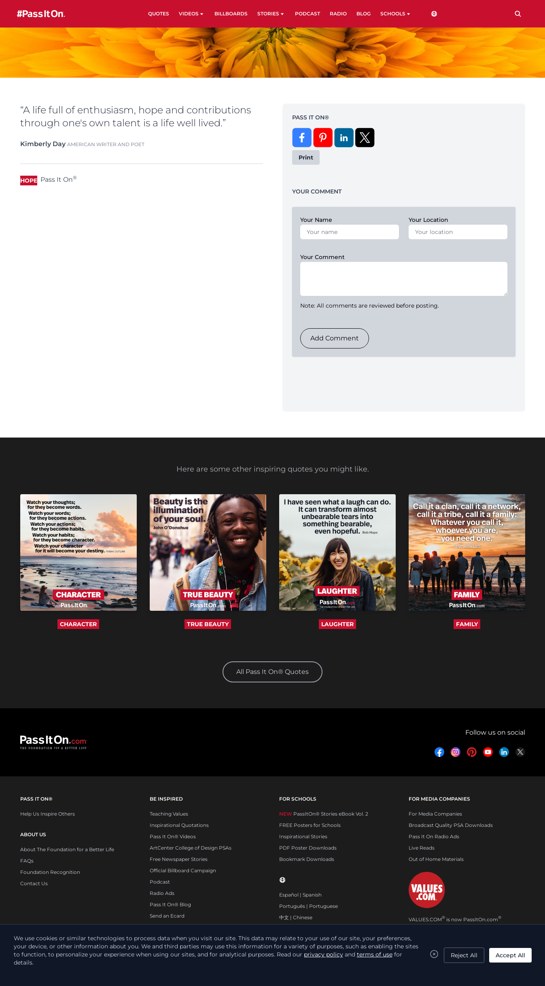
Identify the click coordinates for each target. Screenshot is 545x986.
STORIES (271, 14)
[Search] (518, 14)
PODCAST (307, 14)
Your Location (428, 219)
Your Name (316, 219)
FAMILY (467, 624)
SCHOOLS (395, 14)
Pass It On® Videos (173, 836)
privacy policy (323, 954)
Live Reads (422, 848)
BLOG (363, 14)
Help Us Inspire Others (47, 814)
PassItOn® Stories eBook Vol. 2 (323, 814)
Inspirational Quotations (179, 825)
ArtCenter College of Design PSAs (190, 848)
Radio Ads (162, 893)
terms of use (374, 954)
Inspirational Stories (303, 836)
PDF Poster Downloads (308, 848)
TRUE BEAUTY (208, 624)
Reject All (464, 955)
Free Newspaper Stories (179, 859)
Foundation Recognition (50, 872)
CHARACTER (78, 624)
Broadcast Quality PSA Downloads (451, 825)
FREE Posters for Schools (310, 825)
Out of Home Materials (436, 859)
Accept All (510, 955)
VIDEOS (192, 14)
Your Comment (322, 257)
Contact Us (34, 883)
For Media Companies (435, 814)
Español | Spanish (300, 895)
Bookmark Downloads (306, 859)
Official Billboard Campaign (183, 870)
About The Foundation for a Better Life (67, 849)
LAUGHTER (337, 624)
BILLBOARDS (231, 14)
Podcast (160, 882)
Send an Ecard (167, 916)
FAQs (27, 861)
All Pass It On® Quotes (272, 672)
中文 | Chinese (295, 917)
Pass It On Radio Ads (434, 836)
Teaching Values (169, 814)
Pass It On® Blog (170, 904)
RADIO (338, 14)
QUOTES (158, 14)
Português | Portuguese (308, 906)
